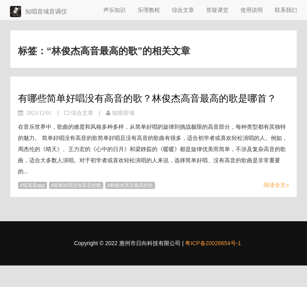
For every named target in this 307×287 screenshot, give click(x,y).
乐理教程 (149, 10)
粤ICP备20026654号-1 (213, 243)
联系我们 (286, 10)
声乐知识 (114, 10)
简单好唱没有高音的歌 (77, 185)
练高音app (34, 185)
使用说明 (251, 10)
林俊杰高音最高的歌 (131, 185)
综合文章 (183, 10)
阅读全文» (276, 185)
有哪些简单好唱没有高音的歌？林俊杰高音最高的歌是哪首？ (147, 98)
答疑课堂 (217, 10)
